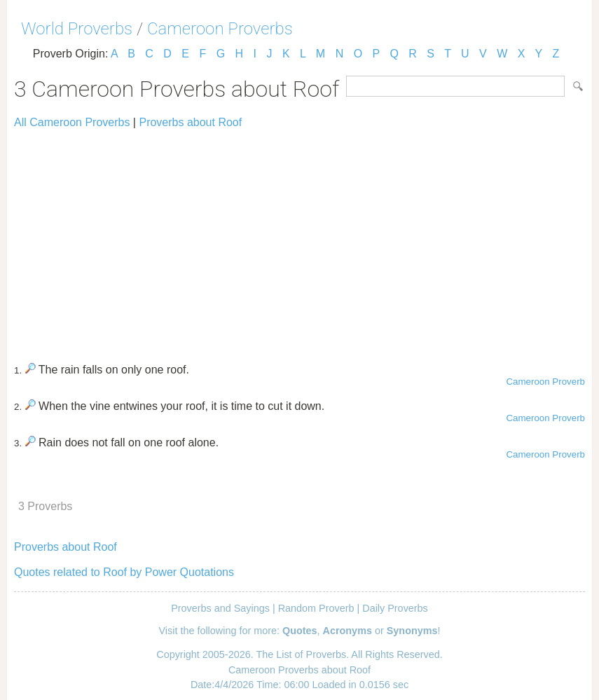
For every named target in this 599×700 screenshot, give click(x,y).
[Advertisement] (299, 240)
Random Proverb (316, 608)
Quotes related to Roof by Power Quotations (124, 572)
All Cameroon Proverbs (72, 122)
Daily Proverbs (395, 608)
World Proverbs (76, 29)
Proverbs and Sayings (220, 608)
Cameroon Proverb (545, 381)
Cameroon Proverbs (220, 29)
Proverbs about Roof (190, 122)
